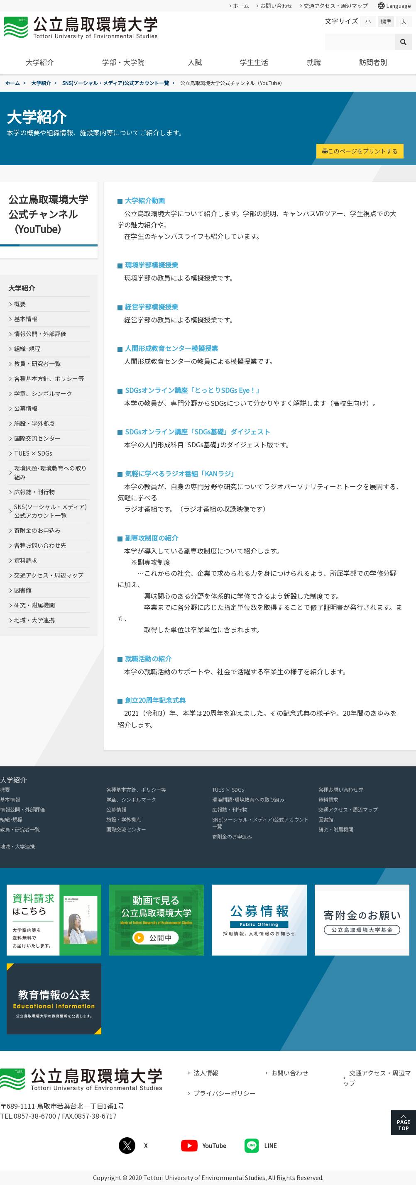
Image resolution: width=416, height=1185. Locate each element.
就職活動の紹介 (148, 658)
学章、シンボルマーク (43, 393)
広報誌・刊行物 (34, 492)
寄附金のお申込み (37, 530)
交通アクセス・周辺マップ (335, 6)
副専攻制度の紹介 (151, 538)
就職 (314, 62)
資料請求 (25, 560)
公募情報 (25, 408)
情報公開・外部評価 (40, 333)
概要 (20, 304)
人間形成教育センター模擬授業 (171, 348)
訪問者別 (373, 62)
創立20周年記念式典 (155, 700)
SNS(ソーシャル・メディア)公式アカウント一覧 (115, 82)
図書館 (23, 590)
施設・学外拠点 (34, 423)
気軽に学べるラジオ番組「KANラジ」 (181, 473)
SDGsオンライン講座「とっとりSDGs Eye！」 (194, 390)
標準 (386, 21)
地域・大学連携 (34, 620)
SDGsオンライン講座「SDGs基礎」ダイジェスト (197, 431)
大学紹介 (40, 62)
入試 (195, 62)
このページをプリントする (360, 151)
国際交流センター (37, 438)
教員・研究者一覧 (37, 363)
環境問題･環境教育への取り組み (50, 472)
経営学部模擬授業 (151, 307)
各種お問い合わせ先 (40, 545)
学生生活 (254, 62)
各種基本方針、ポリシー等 (49, 378)
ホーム (241, 6)
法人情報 (205, 1072)
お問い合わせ (276, 6)
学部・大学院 (123, 62)
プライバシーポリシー (224, 1093)
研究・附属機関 (34, 605)
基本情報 (25, 319)
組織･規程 (27, 348)
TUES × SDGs (33, 453)
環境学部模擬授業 (151, 265)
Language (394, 6)
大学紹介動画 (145, 200)
